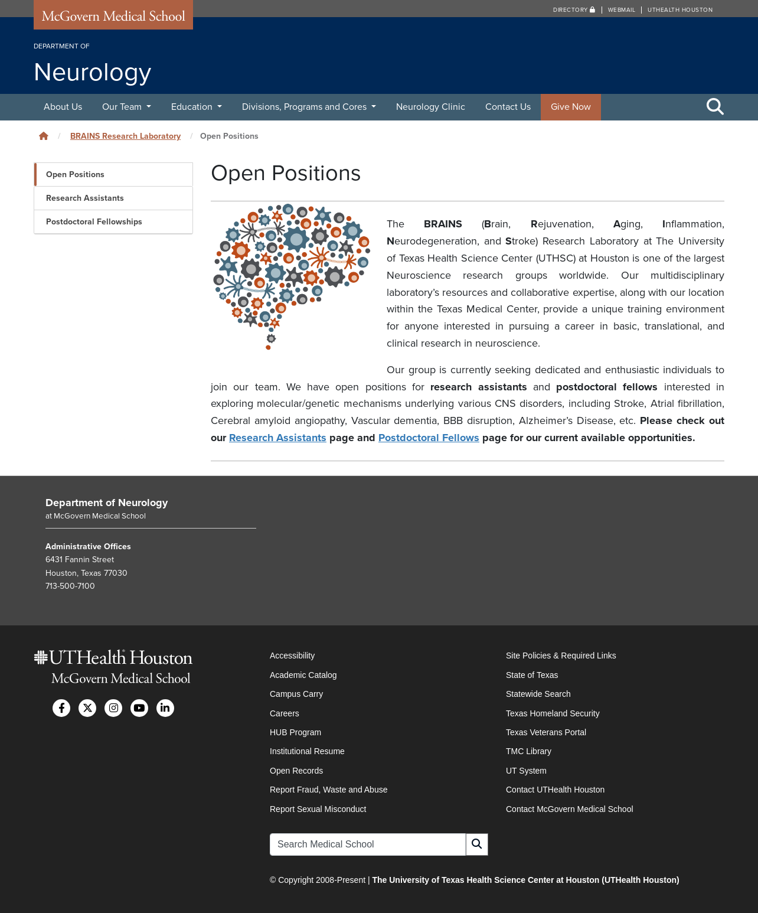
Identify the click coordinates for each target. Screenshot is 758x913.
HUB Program (295, 732)
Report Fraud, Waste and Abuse (328, 789)
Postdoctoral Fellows (428, 437)
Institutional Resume (307, 751)
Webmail (622, 10)
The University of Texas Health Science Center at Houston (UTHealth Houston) (525, 880)
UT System (526, 770)
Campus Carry (296, 694)
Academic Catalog (303, 675)
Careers (284, 713)
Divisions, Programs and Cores (305, 107)
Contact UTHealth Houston (555, 789)
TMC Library (528, 751)
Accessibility (292, 655)
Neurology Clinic (430, 107)
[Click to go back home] (44, 136)
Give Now (571, 107)
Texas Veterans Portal (546, 732)
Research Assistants (85, 198)
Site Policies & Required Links (561, 655)
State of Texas (532, 675)
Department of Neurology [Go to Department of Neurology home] (106, 502)
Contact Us (508, 107)
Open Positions (75, 174)
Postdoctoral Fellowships (94, 222)
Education (193, 107)
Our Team (123, 107)
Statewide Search (538, 694)
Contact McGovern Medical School (569, 809)
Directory (574, 10)
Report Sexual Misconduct (318, 809)
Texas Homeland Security (553, 713)
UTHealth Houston (680, 10)
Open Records (296, 770)
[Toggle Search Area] (715, 107)
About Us (63, 107)
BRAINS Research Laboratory (125, 136)
